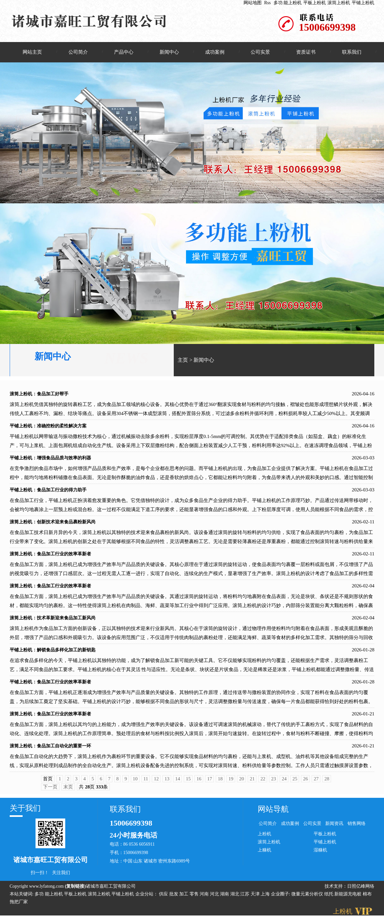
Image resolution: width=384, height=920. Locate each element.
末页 (68, 789)
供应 (164, 896)
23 (273, 781)
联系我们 (351, 52)
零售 (195, 896)
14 (177, 781)
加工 (184, 896)
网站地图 (253, 2)
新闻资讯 (334, 826)
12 (156, 781)
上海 (266, 896)
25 (294, 781)
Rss (267, 2)
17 (209, 781)
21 (252, 781)
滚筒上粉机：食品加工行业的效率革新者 (50, 556)
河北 (215, 896)
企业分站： (146, 896)
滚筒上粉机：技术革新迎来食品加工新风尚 (53, 620)
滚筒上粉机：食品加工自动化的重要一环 (50, 748)
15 (188, 781)
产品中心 (123, 52)
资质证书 (306, 52)
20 (241, 781)
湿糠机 (320, 852)
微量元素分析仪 (307, 896)
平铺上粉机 (363, 2)
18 (220, 781)
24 (284, 781)
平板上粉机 (314, 2)
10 (135, 781)
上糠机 (264, 852)
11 (145, 781)
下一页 (50, 789)
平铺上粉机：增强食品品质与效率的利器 (50, 460)
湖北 (235, 896)
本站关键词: (22, 896)
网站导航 (273, 812)
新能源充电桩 (347, 896)
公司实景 (260, 52)
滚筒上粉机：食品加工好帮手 (39, 396)
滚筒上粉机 (338, 2)
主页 (183, 363)
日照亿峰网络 (360, 889)
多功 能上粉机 (288, 2)
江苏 (245, 896)
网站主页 (32, 52)
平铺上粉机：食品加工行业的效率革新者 (50, 684)
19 (230, 781)
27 (316, 781)
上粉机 (264, 836)
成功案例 (214, 52)
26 (305, 781)
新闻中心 (169, 52)
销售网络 (357, 826)
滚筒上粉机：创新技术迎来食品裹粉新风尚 (53, 524)
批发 (174, 896)
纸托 (328, 896)
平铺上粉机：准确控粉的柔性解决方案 (48, 428)
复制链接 (75, 889)
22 (262, 781)
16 (198, 781)
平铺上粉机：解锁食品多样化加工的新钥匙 (53, 652)
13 (166, 781)
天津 (256, 896)
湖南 (225, 896)
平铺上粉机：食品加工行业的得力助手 (48, 492)
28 (326, 781)
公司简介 (78, 52)
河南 (205, 896)
